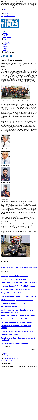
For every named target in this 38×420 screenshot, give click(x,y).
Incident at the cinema (9, 307)
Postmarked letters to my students (13, 303)
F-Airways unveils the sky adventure (14, 343)
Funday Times (6, 43)
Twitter (6, 266)
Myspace (34, 267)
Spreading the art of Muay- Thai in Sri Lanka (18, 286)
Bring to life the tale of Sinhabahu (13, 293)
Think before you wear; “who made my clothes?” (19, 283)
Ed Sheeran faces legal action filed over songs (17, 300)
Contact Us (6, 13)
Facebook (3, 266)
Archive (5, 10)
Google (9, 267)
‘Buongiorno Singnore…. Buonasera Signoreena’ (19, 315)
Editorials (6, 16)
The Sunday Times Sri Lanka (10, 358)
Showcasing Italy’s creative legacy (13, 279)
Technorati (22, 267)
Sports (5, 39)
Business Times (7, 41)
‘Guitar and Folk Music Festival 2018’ (15, 319)
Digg (6, 267)
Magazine (6, 42)
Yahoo (26, 267)
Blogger (30, 267)
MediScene (6, 44)
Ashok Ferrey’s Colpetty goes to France (15, 289)
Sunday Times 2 (7, 37)
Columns (5, 34)
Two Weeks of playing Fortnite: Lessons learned (18, 296)
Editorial (5, 35)
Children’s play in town (9, 334)
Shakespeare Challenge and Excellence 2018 (17, 331)
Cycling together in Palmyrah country (15, 276)
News (5, 33)
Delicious (3, 267)
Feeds (4, 12)
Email (9, 266)
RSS (4, 357)
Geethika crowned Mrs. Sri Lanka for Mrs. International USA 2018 (17, 311)
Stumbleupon (14, 267)
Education (6, 46)
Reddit (18, 267)
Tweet (2, 264)
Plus (4, 38)
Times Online (11, 16)
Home (4, 9)
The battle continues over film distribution (16, 322)
